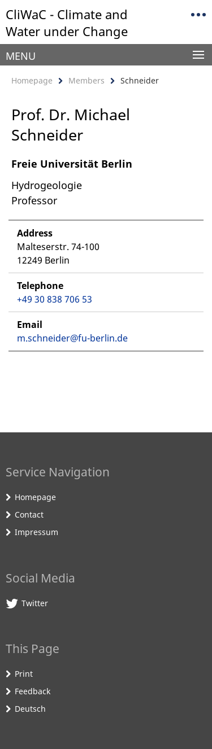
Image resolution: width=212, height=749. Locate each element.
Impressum (36, 532)
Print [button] (24, 673)
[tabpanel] (106, 254)
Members (86, 80)
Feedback (32, 691)
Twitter (34, 603)
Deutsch (30, 708)
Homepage (32, 80)
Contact (29, 514)
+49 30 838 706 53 (54, 299)
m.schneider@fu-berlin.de (72, 338)
